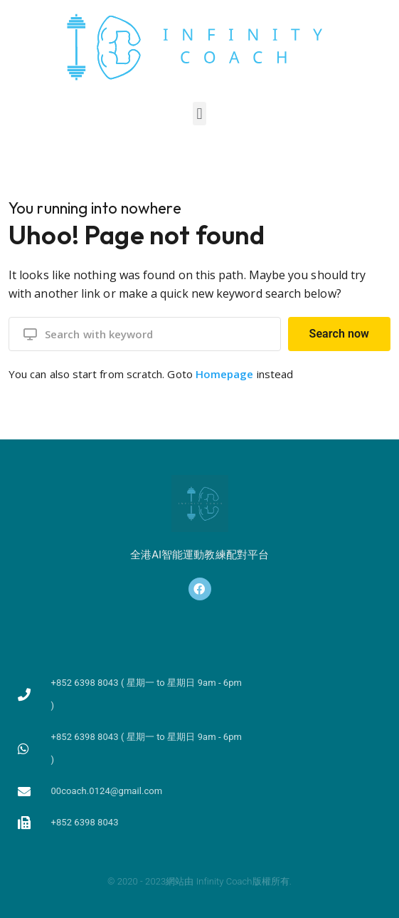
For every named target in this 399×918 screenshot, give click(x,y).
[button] (199, 113)
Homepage (225, 374)
